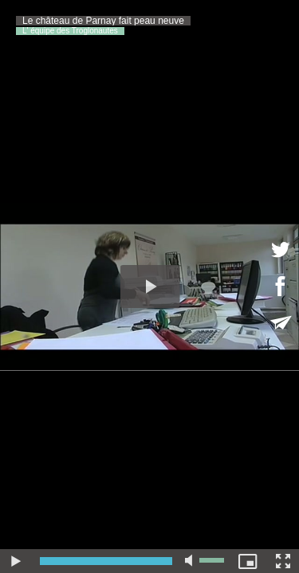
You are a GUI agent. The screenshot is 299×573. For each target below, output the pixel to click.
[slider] (106, 561)
